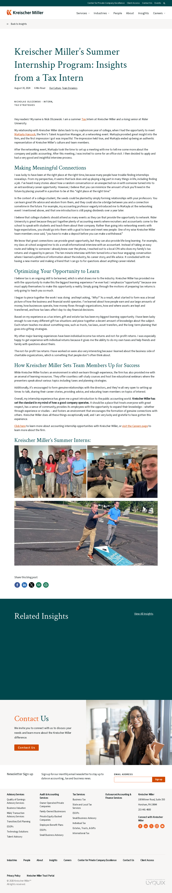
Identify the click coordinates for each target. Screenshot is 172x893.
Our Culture (55, 88)
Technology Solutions (17, 831)
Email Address (123, 774)
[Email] (39, 587)
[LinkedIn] (24, 587)
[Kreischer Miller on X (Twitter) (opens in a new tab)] (151, 826)
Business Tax (79, 799)
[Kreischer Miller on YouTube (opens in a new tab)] (162, 826)
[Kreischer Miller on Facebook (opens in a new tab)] (140, 826)
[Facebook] (17, 587)
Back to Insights (19, 24)
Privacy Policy (13, 876)
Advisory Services (15, 794)
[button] (164, 3)
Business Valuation (16, 808)
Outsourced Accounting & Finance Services (118, 796)
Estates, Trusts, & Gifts (84, 828)
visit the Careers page (135, 426)
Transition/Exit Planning (18, 821)
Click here (20, 426)
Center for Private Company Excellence (106, 3)
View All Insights (143, 614)
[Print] (46, 587)
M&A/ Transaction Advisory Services (15, 814)
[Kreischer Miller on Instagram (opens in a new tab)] (157, 826)
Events (158, 3)
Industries (100, 13)
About (130, 13)
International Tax (81, 833)
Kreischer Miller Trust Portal (40, 876)
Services (81, 13)
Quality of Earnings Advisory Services (16, 801)
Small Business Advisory (51, 835)
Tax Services (79, 794)
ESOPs (10, 826)
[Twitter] (31, 587)
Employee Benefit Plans (51, 825)
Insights (143, 13)
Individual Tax (79, 823)
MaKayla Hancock (24, 134)
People (117, 13)
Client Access (133, 3)
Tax (84, 119)
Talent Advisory (14, 836)
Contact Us (147, 3)
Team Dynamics (69, 88)
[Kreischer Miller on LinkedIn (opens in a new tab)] (146, 826)
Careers (158, 13)
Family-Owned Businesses (53, 811)
